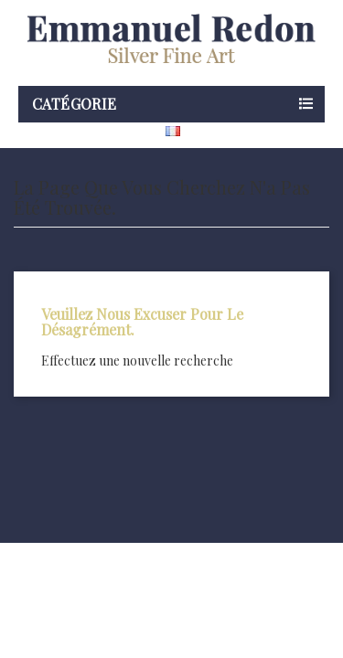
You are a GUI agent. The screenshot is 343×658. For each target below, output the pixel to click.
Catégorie (74, 103)
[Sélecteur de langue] (209, 131)
